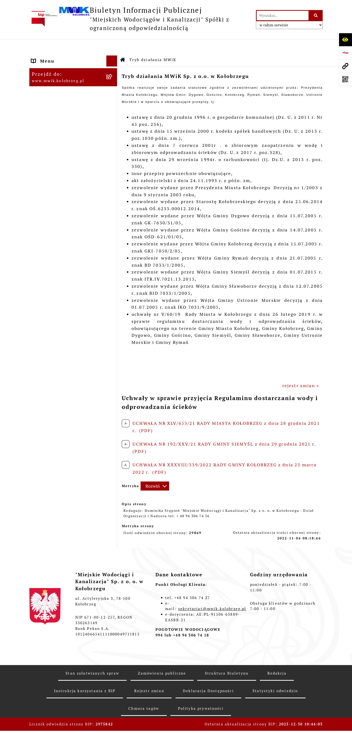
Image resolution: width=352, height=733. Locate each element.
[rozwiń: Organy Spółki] (113, 101)
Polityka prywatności (201, 693)
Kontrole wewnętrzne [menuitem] (58, 350)
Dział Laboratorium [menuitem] (55, 264)
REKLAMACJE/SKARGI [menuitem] (58, 361)
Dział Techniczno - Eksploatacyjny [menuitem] (54, 250)
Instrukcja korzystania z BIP (84, 676)
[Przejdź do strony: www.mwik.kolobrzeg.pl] (345, 66)
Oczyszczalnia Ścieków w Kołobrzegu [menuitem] (62, 278)
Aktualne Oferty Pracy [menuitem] (58, 303)
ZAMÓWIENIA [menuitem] (48, 191)
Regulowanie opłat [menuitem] (54, 235)
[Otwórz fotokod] (345, 79)
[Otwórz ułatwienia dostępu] (345, 39)
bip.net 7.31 (310, 724)
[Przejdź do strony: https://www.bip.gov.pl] (345, 52)
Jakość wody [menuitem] (46, 202)
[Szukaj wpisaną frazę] (316, 15)
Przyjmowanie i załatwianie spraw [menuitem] (65, 166)
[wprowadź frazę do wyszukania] (282, 15)
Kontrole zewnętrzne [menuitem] (57, 339)
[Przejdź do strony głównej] (140, 19)
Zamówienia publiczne (162, 658)
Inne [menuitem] (37, 383)
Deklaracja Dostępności (208, 676)
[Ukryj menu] (111, 46)
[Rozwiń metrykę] (155, 471)
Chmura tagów (143, 693)
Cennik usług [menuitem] (47, 224)
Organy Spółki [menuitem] (49, 101)
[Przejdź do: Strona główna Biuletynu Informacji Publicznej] (123, 45)
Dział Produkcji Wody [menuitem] (58, 292)
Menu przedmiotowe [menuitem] (56, 57)
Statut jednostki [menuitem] (51, 112)
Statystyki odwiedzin (275, 676)
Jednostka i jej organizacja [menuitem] (64, 90)
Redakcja (276, 658)
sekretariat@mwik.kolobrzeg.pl (212, 594)
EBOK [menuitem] (38, 180)
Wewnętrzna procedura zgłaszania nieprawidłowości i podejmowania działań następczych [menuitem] (68, 403)
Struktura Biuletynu (227, 658)
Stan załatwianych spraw (92, 658)
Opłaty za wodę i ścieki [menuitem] (60, 213)
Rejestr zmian (149, 676)
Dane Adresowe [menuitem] (50, 68)
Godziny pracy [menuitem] (49, 79)
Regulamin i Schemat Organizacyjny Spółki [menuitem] (57, 148)
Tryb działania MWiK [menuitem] (57, 134)
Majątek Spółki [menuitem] (50, 123)
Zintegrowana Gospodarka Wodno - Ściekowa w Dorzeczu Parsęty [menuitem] (68, 321)
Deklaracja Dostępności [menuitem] (60, 372)
